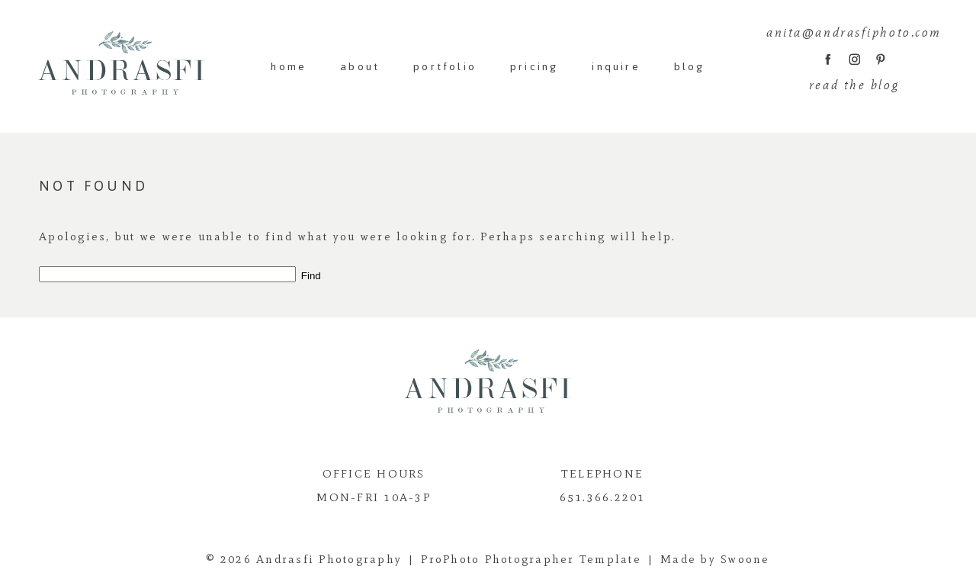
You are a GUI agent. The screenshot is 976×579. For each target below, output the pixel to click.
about (360, 66)
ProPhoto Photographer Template (531, 559)
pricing (534, 66)
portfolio (445, 66)
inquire (616, 66)
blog (689, 66)
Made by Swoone (715, 559)
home (289, 66)
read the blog (854, 85)
